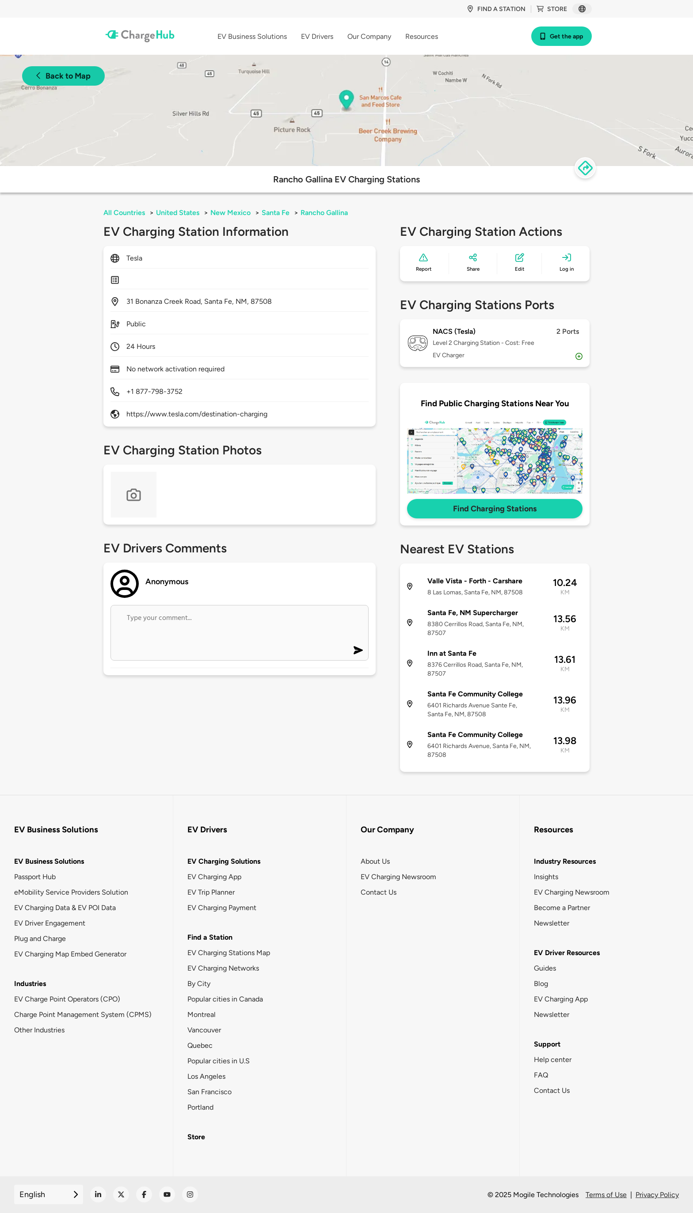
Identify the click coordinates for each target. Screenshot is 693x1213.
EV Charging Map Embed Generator (70, 954)
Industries (30, 983)
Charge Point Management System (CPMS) (83, 1014)
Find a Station (209, 937)
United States (177, 212)
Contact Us (378, 892)
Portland (200, 1107)
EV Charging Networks (223, 968)
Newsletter (551, 923)
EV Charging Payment (221, 907)
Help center (552, 1059)
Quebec (200, 1045)
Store (552, 9)
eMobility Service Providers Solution (71, 892)
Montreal (201, 1014)
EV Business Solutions (49, 861)
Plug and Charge (40, 938)
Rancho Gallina (324, 212)
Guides (545, 968)
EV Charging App (214, 877)
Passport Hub (35, 877)
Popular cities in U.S (218, 1061)
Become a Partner (562, 907)
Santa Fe (275, 212)
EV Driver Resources (567, 952)
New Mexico (230, 212)
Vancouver (204, 1030)
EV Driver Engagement (49, 923)
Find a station (496, 9)
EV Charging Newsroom (398, 877)
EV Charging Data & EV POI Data (65, 907)
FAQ (541, 1075)
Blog (541, 983)
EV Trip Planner (211, 892)
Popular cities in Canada (225, 999)
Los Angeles (206, 1076)
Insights (546, 877)
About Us (375, 861)
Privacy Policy (657, 1194)
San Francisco (209, 1092)
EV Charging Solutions (223, 861)
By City (198, 983)
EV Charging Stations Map (228, 952)
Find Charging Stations (495, 509)
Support (547, 1044)
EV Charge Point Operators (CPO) (67, 999)
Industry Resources (565, 861)
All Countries (124, 212)
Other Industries (39, 1030)
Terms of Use (606, 1194)
